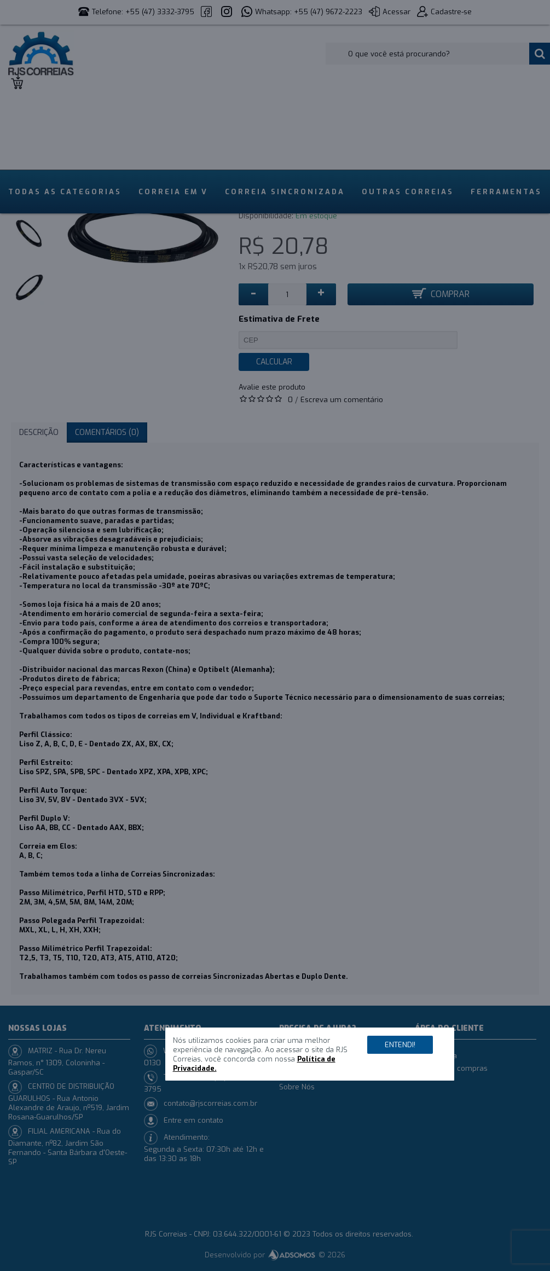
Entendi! (400, 1044)
